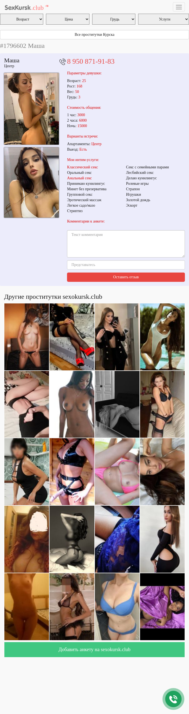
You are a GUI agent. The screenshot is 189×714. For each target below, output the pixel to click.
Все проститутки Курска (94, 35)
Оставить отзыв (126, 277)
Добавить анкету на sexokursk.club (94, 649)
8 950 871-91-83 (90, 61)
